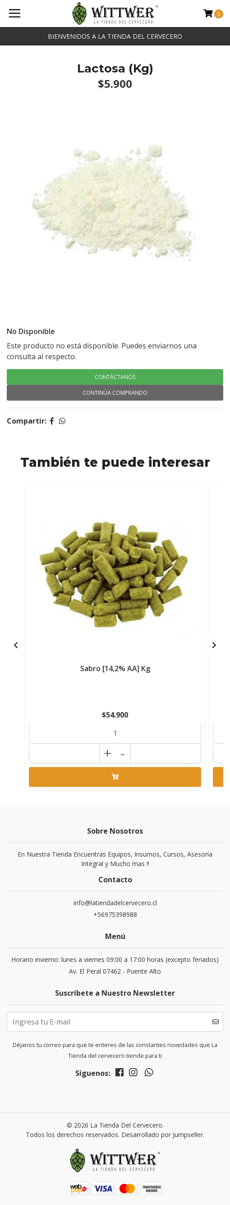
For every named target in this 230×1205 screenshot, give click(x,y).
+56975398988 (115, 914)
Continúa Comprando (115, 393)
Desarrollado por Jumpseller (162, 1134)
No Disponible (31, 331)
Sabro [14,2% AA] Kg (115, 668)
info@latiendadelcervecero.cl (115, 902)
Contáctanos (115, 377)
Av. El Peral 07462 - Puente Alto (115, 971)
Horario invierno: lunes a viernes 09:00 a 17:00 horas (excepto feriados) (115, 959)
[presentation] (16, 645)
